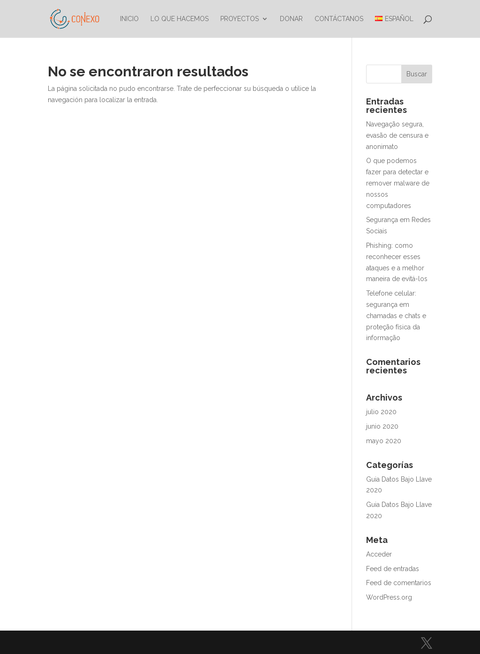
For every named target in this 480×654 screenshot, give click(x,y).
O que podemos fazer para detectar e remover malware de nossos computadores (397, 183)
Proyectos (239, 18)
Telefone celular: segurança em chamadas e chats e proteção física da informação (396, 316)
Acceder (379, 554)
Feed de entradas (392, 568)
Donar (291, 18)
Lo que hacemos (179, 18)
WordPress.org (389, 597)
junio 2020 (382, 426)
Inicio (129, 18)
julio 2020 (381, 412)
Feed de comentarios (398, 583)
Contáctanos (339, 18)
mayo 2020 (383, 441)
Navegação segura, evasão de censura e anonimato (397, 135)
